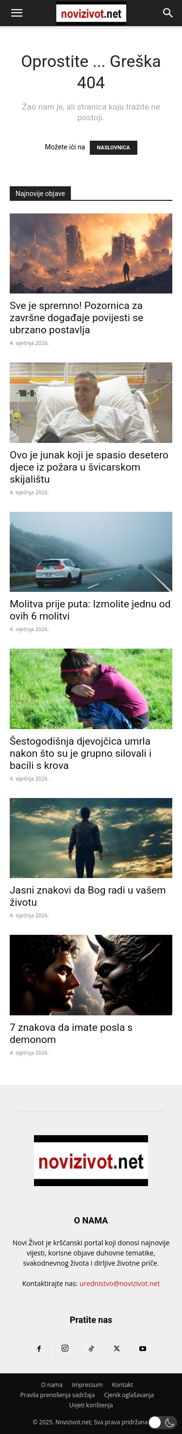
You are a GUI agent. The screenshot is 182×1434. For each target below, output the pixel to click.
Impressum (87, 1385)
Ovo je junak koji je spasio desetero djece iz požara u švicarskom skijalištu (89, 467)
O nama (52, 1385)
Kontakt (122, 1385)
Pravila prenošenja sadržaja (57, 1395)
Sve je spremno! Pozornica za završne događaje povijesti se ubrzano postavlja (76, 318)
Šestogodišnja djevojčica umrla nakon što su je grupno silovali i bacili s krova (80, 753)
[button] (16, 13)
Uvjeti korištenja (91, 1405)
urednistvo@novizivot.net (120, 1283)
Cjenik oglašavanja (129, 1395)
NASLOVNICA (113, 148)
